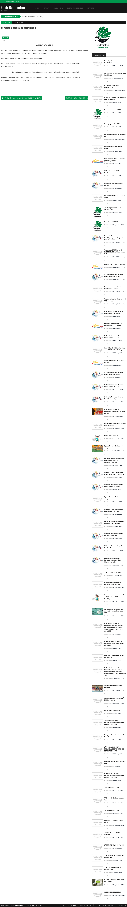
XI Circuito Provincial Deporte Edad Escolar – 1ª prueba (113, 398)
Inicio (36, 8)
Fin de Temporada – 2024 (112, 110)
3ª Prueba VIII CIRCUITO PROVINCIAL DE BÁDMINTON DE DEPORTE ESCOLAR (114, 722)
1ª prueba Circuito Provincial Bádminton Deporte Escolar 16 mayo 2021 (114, 643)
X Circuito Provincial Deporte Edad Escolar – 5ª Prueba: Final (114, 473)
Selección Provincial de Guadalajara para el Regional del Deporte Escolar (114, 238)
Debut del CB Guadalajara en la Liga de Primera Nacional (114, 522)
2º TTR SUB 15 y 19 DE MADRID (114, 845)
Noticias (23, 22)
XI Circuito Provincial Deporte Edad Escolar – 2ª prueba (113, 386)
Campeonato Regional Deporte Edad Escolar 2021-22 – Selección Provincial (114, 460)
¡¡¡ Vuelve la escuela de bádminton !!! (111, 86)
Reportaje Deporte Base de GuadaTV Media (113, 62)
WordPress (21, 905)
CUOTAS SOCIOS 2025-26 (75, 8)
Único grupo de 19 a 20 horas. (113, 124)
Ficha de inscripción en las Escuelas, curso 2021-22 (112, 583)
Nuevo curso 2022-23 (111, 436)
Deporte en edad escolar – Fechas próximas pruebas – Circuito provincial (113, 560)
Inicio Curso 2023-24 (111, 222)
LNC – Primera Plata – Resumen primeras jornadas (114, 159)
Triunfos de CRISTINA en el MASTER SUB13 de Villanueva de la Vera (114, 252)
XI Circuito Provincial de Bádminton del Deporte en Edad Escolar (114, 411)
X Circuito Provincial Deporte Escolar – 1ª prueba (113, 547)
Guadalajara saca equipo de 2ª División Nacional (114, 699)
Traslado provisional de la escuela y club (112, 208)
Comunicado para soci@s (112, 710)
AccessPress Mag (38, 905)
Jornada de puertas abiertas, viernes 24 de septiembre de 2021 (113, 611)
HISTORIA (45, 8)
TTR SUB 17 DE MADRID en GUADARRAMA (112, 868)
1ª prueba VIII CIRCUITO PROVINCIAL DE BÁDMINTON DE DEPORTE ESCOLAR (114, 775)
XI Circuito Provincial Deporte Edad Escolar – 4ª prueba (113, 337)
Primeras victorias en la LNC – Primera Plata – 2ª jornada (113, 324)
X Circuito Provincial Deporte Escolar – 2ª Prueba (113, 534)
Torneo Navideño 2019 (111, 788)
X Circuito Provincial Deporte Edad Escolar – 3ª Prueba (113, 510)
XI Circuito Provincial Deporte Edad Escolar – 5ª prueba (113, 312)
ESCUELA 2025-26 (58, 8)
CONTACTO (90, 8)
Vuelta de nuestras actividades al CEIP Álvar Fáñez (23, 98)
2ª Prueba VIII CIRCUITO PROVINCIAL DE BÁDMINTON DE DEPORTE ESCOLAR (114, 749)
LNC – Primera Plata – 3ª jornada (114, 264)
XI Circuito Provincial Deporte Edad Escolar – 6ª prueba (113, 275)
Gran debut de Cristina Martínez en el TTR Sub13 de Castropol (114, 349)
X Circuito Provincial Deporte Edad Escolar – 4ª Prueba (113, 485)
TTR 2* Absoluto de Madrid (113, 572)
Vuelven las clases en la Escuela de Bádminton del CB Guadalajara (114, 597)
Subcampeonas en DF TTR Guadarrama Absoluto (113, 288)
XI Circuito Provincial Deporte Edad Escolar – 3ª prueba (113, 373)
